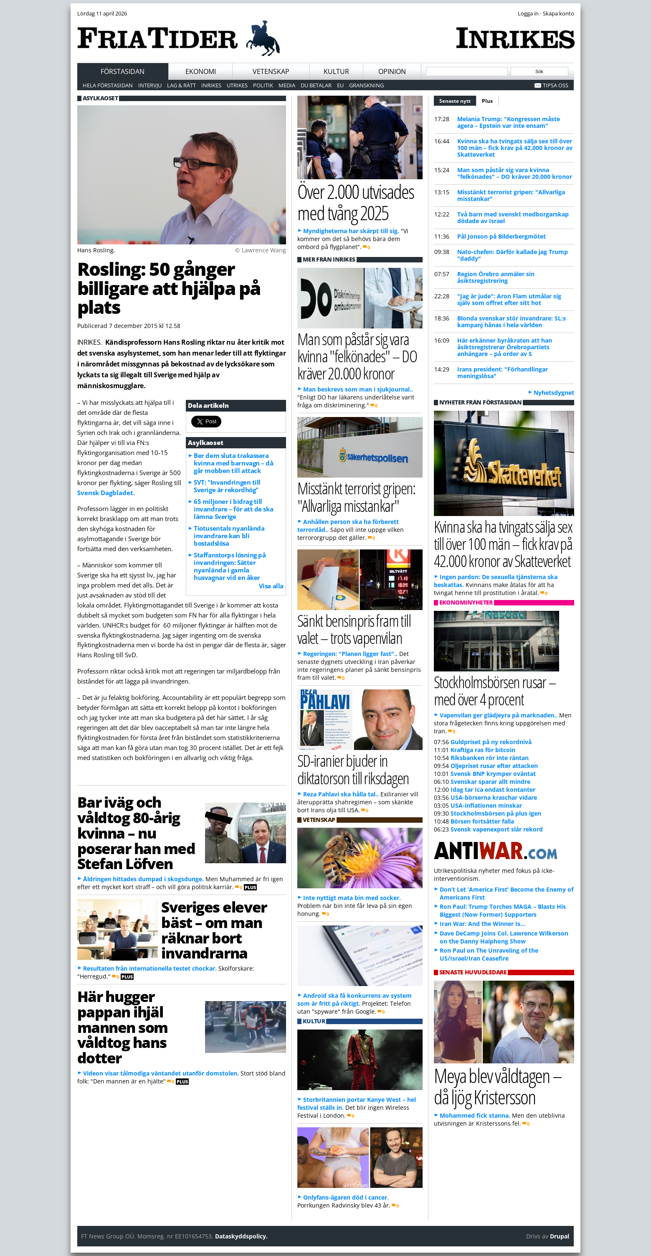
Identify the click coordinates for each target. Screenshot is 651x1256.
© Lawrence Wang (260, 250)
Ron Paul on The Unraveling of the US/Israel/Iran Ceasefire (489, 954)
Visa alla (271, 586)
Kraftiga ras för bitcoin (483, 750)
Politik (263, 85)
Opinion (392, 71)
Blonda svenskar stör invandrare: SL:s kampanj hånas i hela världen (511, 321)
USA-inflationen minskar (486, 805)
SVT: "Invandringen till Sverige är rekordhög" (227, 486)
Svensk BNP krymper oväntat (493, 774)
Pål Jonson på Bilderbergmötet (501, 236)
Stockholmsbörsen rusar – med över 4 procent (495, 690)
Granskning (366, 85)
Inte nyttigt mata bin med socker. (352, 898)
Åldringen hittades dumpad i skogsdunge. (143, 879)
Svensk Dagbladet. (106, 492)
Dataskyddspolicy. (241, 1236)
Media (287, 85)
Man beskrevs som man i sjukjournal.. (358, 389)
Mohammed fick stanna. (475, 1115)
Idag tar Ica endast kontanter (493, 789)
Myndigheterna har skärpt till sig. (351, 231)
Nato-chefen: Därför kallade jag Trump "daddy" (512, 255)
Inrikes (211, 85)
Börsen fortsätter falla (482, 821)
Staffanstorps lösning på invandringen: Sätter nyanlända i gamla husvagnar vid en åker (230, 566)
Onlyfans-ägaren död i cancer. (346, 1197)
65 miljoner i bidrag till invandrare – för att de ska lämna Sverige (233, 509)
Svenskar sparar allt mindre (490, 782)
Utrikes (237, 85)
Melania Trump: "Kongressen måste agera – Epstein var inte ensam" (508, 122)
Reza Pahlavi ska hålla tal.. (341, 794)
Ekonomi (200, 71)
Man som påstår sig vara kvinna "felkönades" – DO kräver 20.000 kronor (514, 173)
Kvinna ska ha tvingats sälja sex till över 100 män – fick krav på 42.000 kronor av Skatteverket (514, 147)
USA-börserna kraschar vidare (494, 797)
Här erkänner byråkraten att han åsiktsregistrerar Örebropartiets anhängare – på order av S (504, 347)
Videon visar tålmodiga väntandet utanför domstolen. (161, 1073)
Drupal (559, 1236)
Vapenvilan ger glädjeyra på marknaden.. (498, 715)
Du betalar (316, 85)
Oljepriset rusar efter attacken (494, 766)
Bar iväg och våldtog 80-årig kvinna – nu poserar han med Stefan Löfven (136, 832)
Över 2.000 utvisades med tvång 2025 (355, 202)
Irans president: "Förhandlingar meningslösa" (502, 372)
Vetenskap (271, 71)
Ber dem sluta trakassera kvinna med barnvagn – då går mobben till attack (233, 463)
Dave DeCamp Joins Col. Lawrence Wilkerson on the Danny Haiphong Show (504, 937)
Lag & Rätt (181, 85)
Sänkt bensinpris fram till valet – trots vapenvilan (354, 628)
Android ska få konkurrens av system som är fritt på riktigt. (354, 999)
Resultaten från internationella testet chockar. (150, 968)
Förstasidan (122, 71)
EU (340, 85)
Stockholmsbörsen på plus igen (496, 813)
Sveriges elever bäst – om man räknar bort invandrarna (213, 930)
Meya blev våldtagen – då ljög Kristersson (498, 1086)
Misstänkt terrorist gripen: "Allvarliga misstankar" (511, 195)
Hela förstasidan (108, 85)
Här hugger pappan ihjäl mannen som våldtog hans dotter (122, 1027)
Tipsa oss (555, 85)
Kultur (336, 71)
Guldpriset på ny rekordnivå (491, 742)
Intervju (150, 85)
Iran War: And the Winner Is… (482, 924)
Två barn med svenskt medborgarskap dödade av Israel (513, 217)
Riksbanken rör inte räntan (490, 758)
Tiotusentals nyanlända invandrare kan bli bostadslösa (229, 535)
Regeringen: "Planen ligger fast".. (350, 654)
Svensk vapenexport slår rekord (497, 829)
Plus (487, 101)
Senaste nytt (457, 100)
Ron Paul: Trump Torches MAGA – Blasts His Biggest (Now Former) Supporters (503, 910)
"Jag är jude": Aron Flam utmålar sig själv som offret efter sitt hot (509, 299)
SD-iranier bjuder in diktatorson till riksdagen (353, 768)
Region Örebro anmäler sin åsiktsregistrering (495, 277)
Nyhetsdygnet (554, 393)
